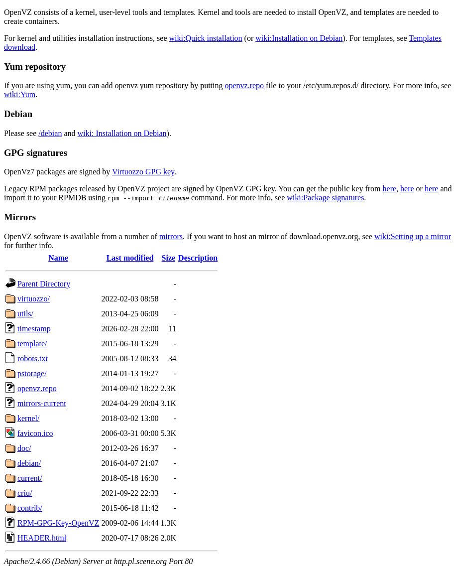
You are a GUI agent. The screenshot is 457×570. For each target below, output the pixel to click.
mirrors (171, 236)
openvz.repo (244, 85)
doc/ (24, 448)
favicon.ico (35, 433)
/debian (50, 133)
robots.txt (32, 358)
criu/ (24, 493)
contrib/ (29, 508)
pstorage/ (32, 373)
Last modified (130, 258)
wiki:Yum (19, 94)
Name (58, 258)
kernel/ (28, 418)
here (390, 188)
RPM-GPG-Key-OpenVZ (58, 523)
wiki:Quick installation (205, 38)
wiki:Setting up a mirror (412, 236)
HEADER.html (41, 538)
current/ (29, 478)
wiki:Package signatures (325, 197)
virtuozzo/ (33, 298)
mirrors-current (41, 403)
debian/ (29, 463)
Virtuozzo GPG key (143, 171)
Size (169, 258)
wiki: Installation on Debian (122, 133)
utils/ (25, 313)
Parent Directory (43, 284)
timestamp (34, 328)
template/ (32, 343)
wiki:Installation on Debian (299, 38)
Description (198, 258)
